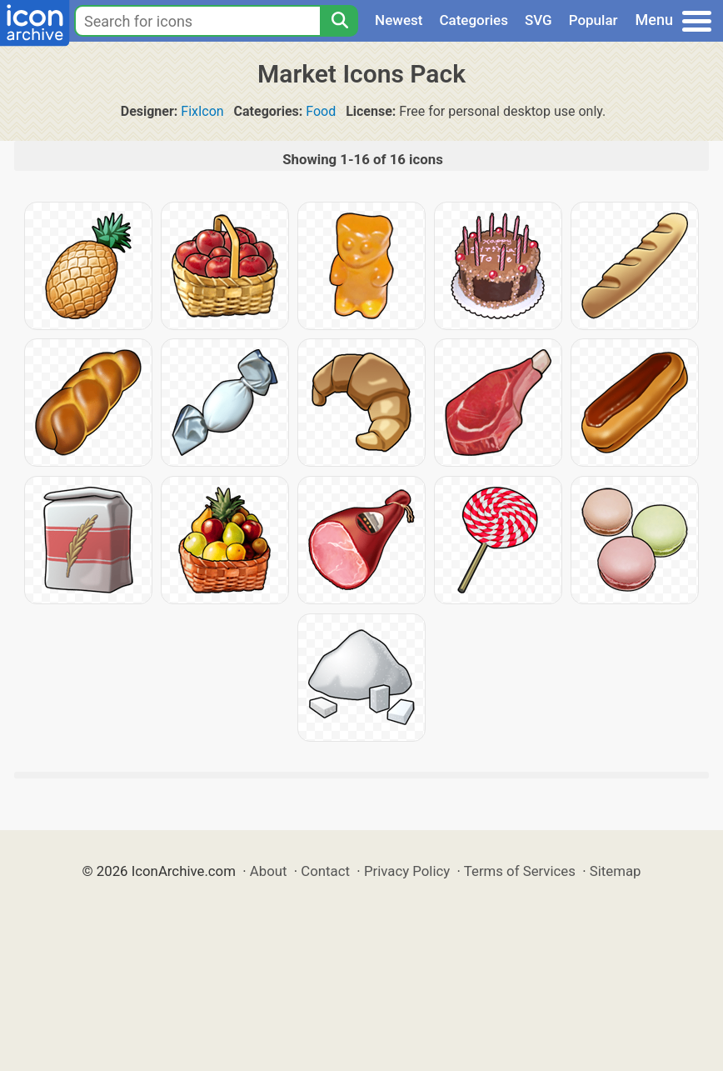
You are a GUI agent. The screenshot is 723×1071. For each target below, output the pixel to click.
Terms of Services (520, 871)
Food (321, 111)
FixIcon (202, 111)
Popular (593, 20)
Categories (473, 20)
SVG (538, 20)
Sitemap (615, 871)
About (268, 871)
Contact (325, 871)
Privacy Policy (407, 871)
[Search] (339, 21)
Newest (398, 20)
